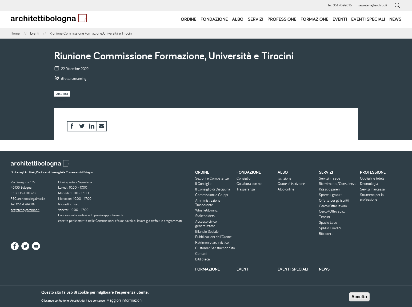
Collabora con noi (249, 183)
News (395, 19)
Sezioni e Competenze (212, 178)
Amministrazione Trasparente (208, 202)
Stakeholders (205, 216)
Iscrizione (284, 178)
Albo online (286, 189)
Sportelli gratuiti (330, 195)
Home (15, 33)
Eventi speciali (368, 19)
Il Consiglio (203, 183)
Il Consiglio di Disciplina (212, 189)
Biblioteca (202, 259)
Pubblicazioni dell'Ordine (213, 237)
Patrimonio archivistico (212, 242)
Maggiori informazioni (124, 301)
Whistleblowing (206, 210)
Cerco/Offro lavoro (333, 206)
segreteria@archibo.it (372, 5)
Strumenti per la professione (372, 197)
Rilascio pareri (329, 189)
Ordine (188, 19)
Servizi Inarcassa (372, 189)
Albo (237, 19)
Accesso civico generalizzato (206, 223)
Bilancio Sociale (207, 231)
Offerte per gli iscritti (334, 200)
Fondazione (214, 19)
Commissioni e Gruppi (211, 195)
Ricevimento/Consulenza (338, 183)
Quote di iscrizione (291, 183)
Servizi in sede (329, 178)
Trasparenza (246, 189)
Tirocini (324, 217)
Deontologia (369, 183)
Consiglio (243, 178)
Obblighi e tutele (372, 178)
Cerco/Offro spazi (332, 211)
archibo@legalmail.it (31, 198)
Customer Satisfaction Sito (215, 248)
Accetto (359, 298)
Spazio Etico (328, 222)
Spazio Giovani (330, 228)
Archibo (62, 94)
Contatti (201, 253)
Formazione (314, 19)
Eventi (340, 19)
